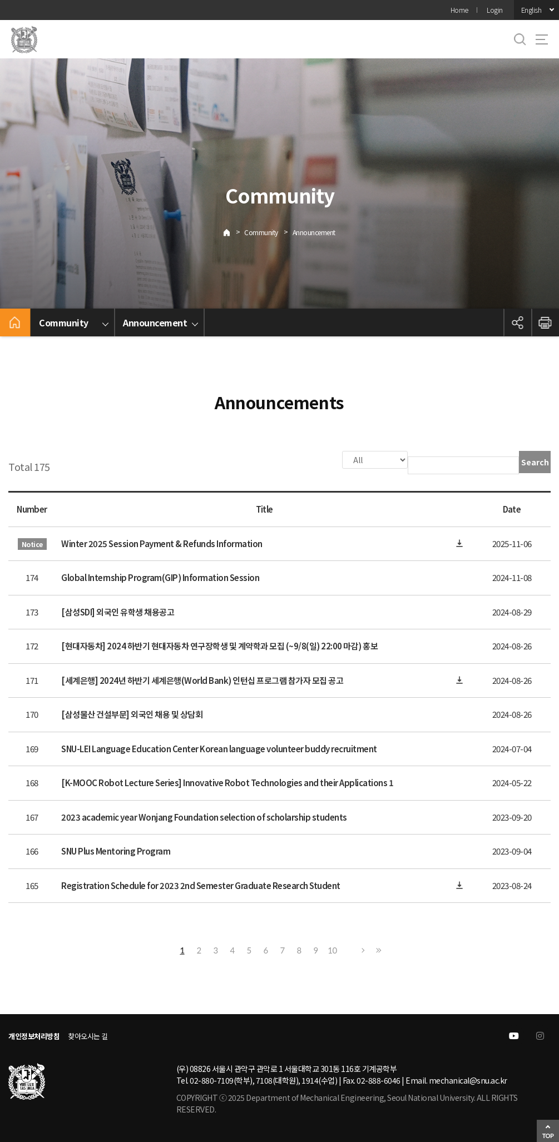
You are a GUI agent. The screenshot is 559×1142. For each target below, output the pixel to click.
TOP (548, 1135)
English (531, 9)
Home (459, 9)
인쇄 (545, 322)
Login (495, 9)
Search (535, 462)
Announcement (314, 232)
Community (261, 232)
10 (332, 949)
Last (377, 949)
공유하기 (517, 322)
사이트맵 (542, 39)
